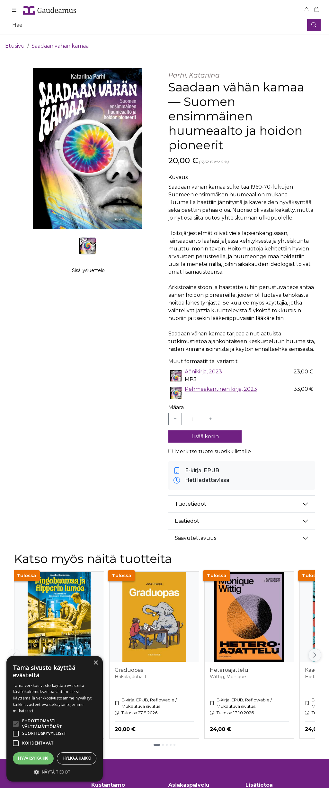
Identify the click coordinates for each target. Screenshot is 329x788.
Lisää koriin (205, 431)
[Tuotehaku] (164, 25)
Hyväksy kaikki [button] (33, 758)
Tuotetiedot (190, 499)
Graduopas (129, 665)
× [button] (95, 663)
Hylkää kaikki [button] (77, 758)
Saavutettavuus (195, 533)
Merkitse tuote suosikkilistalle (213, 447)
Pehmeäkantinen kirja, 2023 (221, 384)
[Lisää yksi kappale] (210, 414)
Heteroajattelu (229, 665)
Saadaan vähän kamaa (60, 41)
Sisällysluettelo (88, 274)
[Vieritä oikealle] (314, 650)
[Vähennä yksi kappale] (175, 414)
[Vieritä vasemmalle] (14, 650)
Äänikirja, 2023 (203, 367)
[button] (54, 772)
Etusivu (15, 41)
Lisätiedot (187, 516)
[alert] (54, 719)
